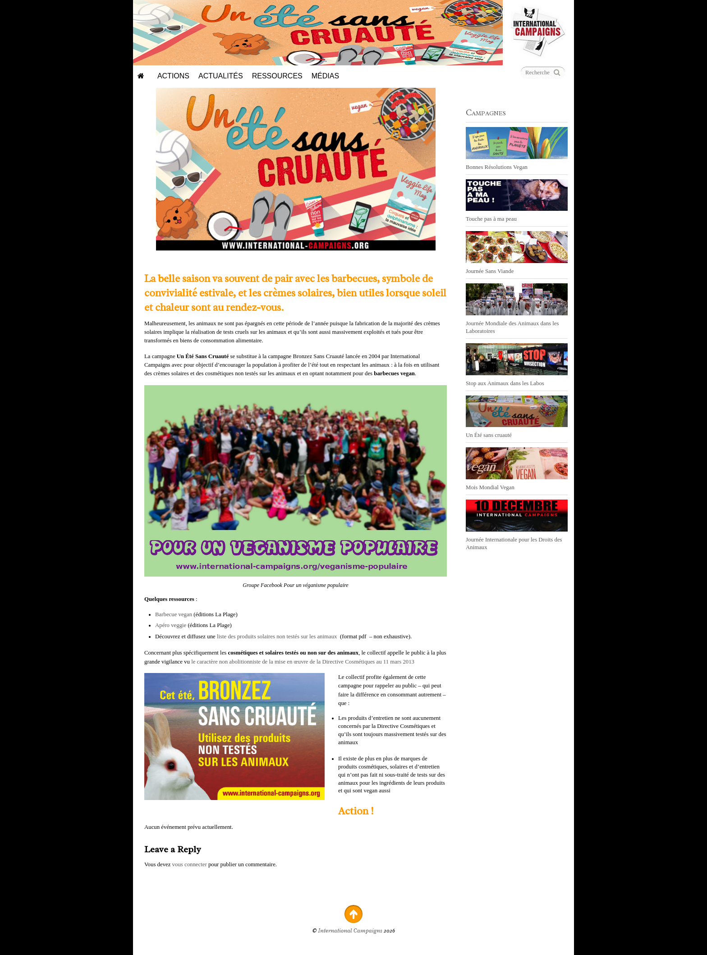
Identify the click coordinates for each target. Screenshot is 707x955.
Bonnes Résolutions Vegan (497, 167)
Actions (173, 76)
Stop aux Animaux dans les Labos (505, 383)
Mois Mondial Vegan (490, 487)
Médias (325, 76)
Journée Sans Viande (490, 271)
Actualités (220, 76)
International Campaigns (350, 930)
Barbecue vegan (174, 614)
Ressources (277, 76)
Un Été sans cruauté (489, 435)
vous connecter (189, 864)
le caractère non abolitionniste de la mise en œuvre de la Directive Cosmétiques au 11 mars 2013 (302, 662)
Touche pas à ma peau (491, 219)
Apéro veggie (170, 625)
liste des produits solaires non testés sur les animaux (277, 636)
